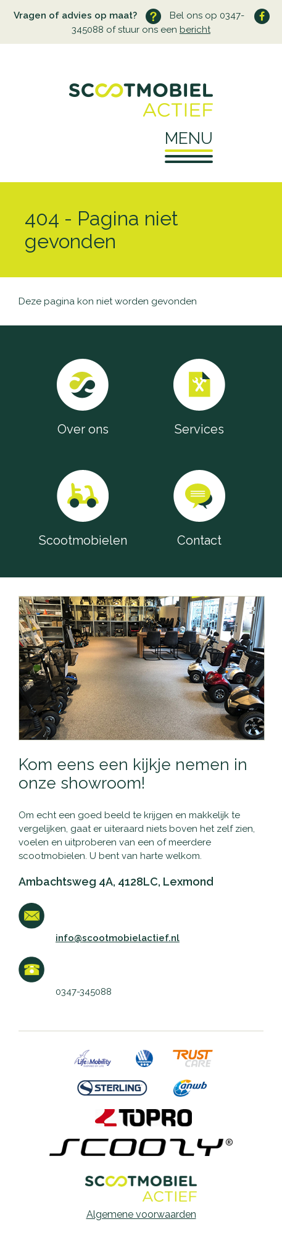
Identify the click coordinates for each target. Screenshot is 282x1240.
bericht (195, 29)
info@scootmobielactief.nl (118, 938)
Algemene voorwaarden (141, 1214)
